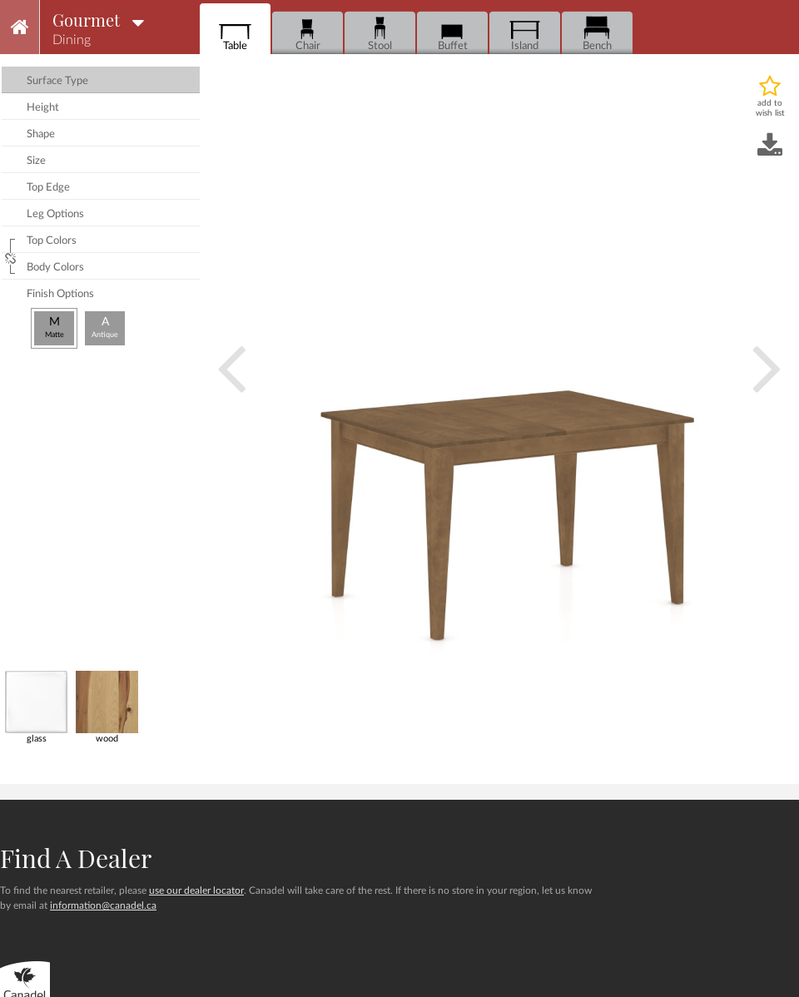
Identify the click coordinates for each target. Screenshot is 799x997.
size (36, 161)
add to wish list (770, 108)
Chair (307, 34)
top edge (48, 187)
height (43, 107)
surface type (57, 81)
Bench (597, 34)
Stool (380, 34)
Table (235, 34)
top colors (52, 241)
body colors (55, 267)
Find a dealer (75, 858)
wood (107, 707)
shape (41, 134)
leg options (55, 214)
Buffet (452, 34)
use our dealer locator (196, 890)
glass (36, 707)
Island (525, 34)
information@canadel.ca (103, 905)
